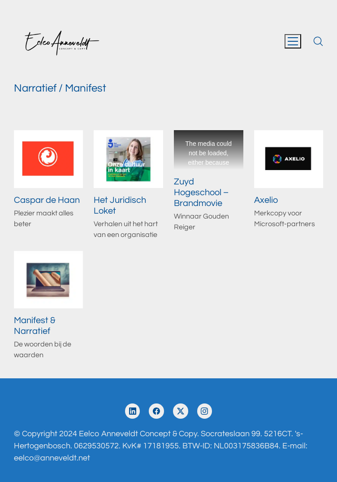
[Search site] (318, 41)
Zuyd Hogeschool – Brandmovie (201, 192)
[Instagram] (204, 411)
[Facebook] (156, 411)
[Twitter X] (180, 411)
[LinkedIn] (132, 411)
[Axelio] (289, 159)
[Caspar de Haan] (48, 159)
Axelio (266, 200)
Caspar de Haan (47, 200)
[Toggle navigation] (293, 41)
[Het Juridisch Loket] (128, 159)
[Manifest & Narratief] (48, 280)
